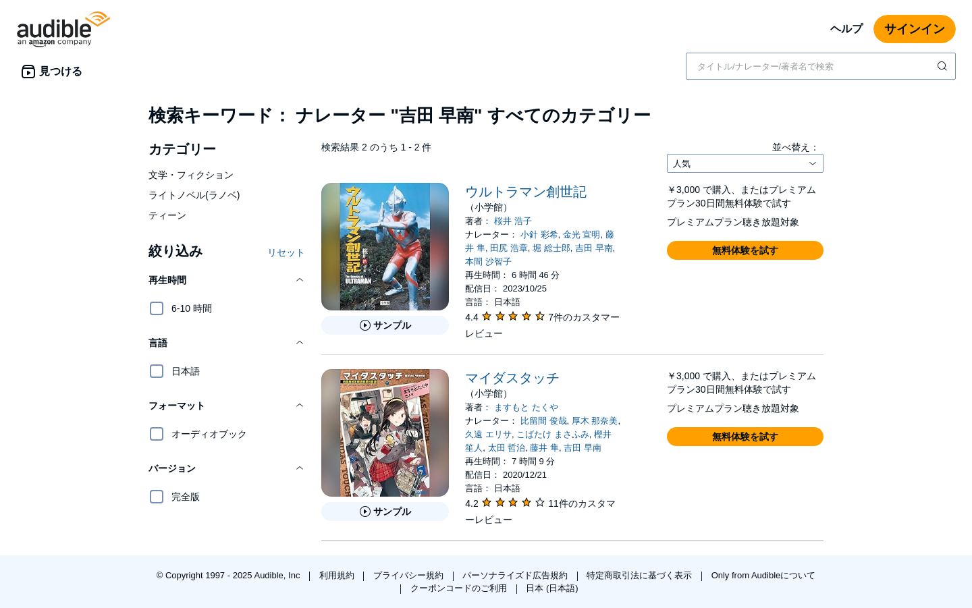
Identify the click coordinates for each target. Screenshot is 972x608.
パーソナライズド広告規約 (516, 575)
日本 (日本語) (552, 588)
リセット (286, 252)
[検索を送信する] (944, 66)
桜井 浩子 (513, 221)
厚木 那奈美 (595, 421)
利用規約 (338, 575)
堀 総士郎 (551, 248)
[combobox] (821, 66)
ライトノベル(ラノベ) (194, 195)
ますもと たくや (526, 407)
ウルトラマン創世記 (526, 191)
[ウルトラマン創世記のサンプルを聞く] (385, 325)
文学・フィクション (191, 174)
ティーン (167, 215)
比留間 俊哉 (543, 421)
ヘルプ (846, 28)
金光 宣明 (582, 234)
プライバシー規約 (409, 575)
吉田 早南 (594, 248)
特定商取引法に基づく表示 (641, 575)
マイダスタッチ (512, 377)
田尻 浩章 (509, 248)
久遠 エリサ (488, 434)
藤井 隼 (544, 448)
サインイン (914, 29)
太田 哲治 (507, 448)
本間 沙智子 (488, 261)
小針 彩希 (539, 234)
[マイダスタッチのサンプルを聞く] (385, 511)
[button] (226, 280)
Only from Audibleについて (763, 575)
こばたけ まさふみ (552, 434)
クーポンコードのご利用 (460, 588)
